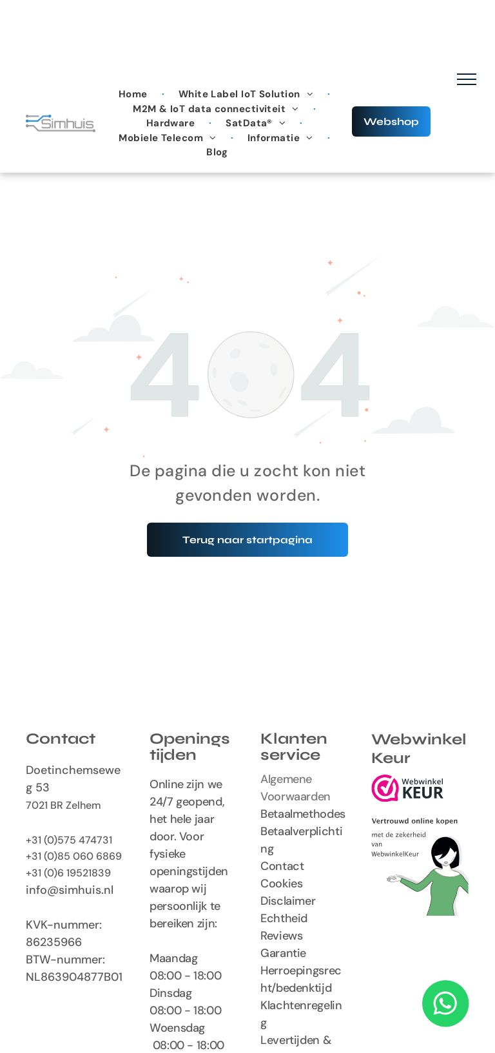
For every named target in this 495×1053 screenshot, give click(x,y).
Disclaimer (287, 901)
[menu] (466, 79)
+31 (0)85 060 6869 (74, 856)
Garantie (283, 953)
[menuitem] (134, 94)
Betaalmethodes (302, 814)
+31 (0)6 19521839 (68, 873)
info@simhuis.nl (69, 890)
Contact (282, 866)
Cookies (281, 883)
